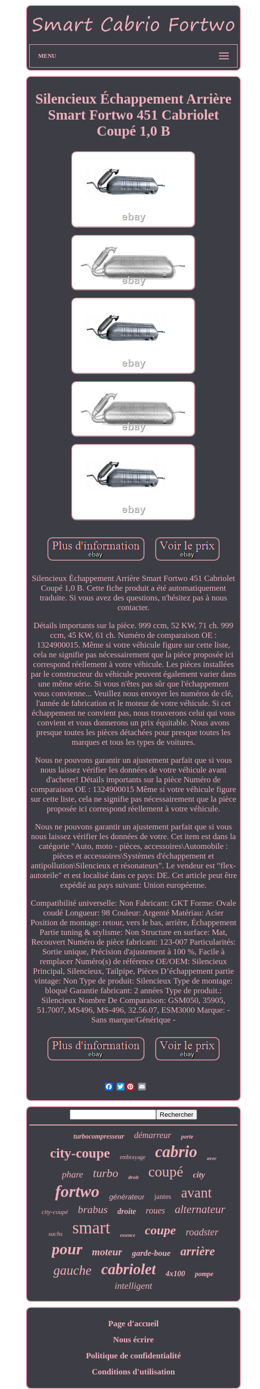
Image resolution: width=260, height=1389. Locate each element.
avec (212, 1158)
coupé (165, 1171)
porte (187, 1136)
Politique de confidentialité (133, 1355)
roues (155, 1210)
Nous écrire (133, 1339)
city (199, 1174)
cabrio (176, 1151)
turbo (106, 1173)
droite (127, 1211)
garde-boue (151, 1253)
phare (72, 1174)
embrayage (132, 1157)
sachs (55, 1233)
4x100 (175, 1273)
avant (196, 1192)
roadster (202, 1232)
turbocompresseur (99, 1136)
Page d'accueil (133, 1323)
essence (127, 1235)
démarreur (152, 1135)
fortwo (77, 1191)
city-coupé (54, 1211)
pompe (204, 1274)
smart (91, 1227)
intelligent (133, 1286)
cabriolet (128, 1269)
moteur (107, 1252)
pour (67, 1249)
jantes (162, 1196)
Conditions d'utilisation (133, 1371)
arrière (197, 1251)
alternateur (200, 1209)
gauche (72, 1270)
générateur (127, 1197)
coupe (160, 1230)
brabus (92, 1209)
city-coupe (80, 1152)
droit (133, 1177)
